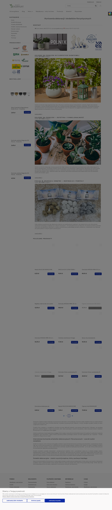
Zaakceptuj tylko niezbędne (15, 500)
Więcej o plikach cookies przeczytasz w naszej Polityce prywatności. (18, 496)
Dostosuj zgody (35, 500)
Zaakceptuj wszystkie (55, 500)
